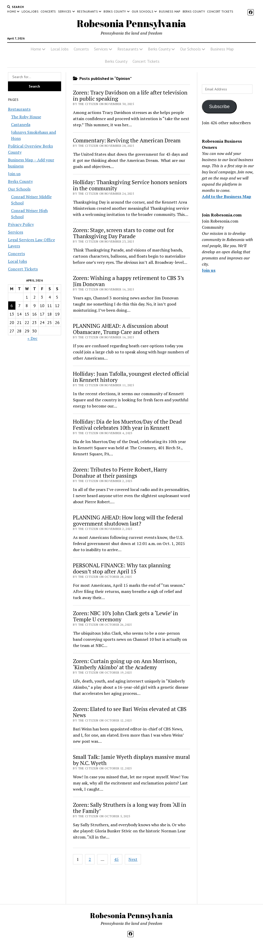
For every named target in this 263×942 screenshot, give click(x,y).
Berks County (115, 11)
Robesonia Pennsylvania (131, 23)
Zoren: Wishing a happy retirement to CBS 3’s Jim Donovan (128, 281)
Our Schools (142, 11)
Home (11, 11)
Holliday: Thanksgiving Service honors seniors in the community (130, 185)
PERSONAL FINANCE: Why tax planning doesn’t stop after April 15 (122, 568)
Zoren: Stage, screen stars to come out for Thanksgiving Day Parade (123, 233)
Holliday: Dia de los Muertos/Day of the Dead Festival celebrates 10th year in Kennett (127, 424)
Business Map (169, 11)
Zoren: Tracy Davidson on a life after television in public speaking (130, 95)
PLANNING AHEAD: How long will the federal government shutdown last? (128, 520)
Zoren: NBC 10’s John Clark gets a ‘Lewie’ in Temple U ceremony (125, 616)
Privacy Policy (21, 224)
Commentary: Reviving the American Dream (127, 140)
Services (64, 11)
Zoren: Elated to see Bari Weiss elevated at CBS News (129, 712)
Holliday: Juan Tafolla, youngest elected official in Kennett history (131, 376)
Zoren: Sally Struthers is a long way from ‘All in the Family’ (129, 807)
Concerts (48, 11)
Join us (14, 173)
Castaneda (20, 124)
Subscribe (219, 106)
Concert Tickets (220, 11)
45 (116, 859)
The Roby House (26, 117)
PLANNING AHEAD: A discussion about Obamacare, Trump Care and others (120, 329)
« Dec (32, 338)
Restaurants (87, 11)
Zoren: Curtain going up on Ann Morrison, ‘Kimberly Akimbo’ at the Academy (124, 664)
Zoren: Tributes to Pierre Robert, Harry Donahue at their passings (120, 472)
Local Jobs (30, 11)
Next (132, 859)
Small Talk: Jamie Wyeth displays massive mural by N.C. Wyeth (131, 760)
